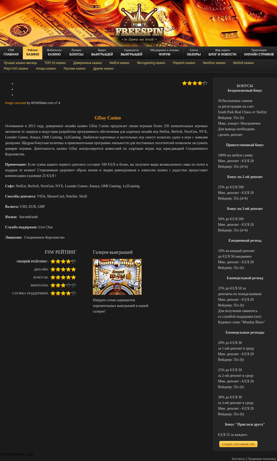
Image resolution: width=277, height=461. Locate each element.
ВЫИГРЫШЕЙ (102, 52)
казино (32, 52)
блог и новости (222, 52)
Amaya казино (46, 68)
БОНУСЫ (77, 52)
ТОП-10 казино (55, 63)
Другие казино (103, 68)
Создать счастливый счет (238, 444)
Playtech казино (184, 63)
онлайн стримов (259, 52)
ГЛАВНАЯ (11, 52)
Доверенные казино (87, 63)
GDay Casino (108, 117)
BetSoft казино (243, 63)
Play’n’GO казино (16, 68)
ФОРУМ (164, 52)
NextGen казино (214, 63)
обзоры (194, 52)
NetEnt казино (120, 63)
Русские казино (74, 68)
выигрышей (131, 52)
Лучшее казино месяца (20, 63)
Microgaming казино (151, 63)
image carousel (15, 103)
